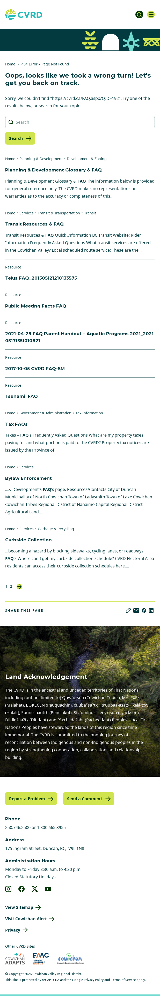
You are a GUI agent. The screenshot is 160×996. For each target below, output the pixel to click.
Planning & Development (41, 158)
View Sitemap (19, 907)
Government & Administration (45, 412)
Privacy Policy (94, 980)
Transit (90, 213)
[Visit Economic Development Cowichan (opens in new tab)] (70, 958)
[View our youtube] (48, 889)
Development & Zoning (87, 158)
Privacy (12, 930)
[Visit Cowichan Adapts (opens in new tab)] (15, 958)
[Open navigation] (151, 14)
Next (19, 586)
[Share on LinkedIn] (151, 610)
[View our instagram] (8, 889)
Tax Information (89, 412)
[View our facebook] (21, 889)
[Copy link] (128, 610)
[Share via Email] (136, 610)
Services (26, 213)
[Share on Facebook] (144, 610)
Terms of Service (123, 980)
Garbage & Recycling (56, 528)
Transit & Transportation (59, 213)
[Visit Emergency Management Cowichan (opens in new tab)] (41, 958)
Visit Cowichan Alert (26, 919)
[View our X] (35, 889)
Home (10, 64)
